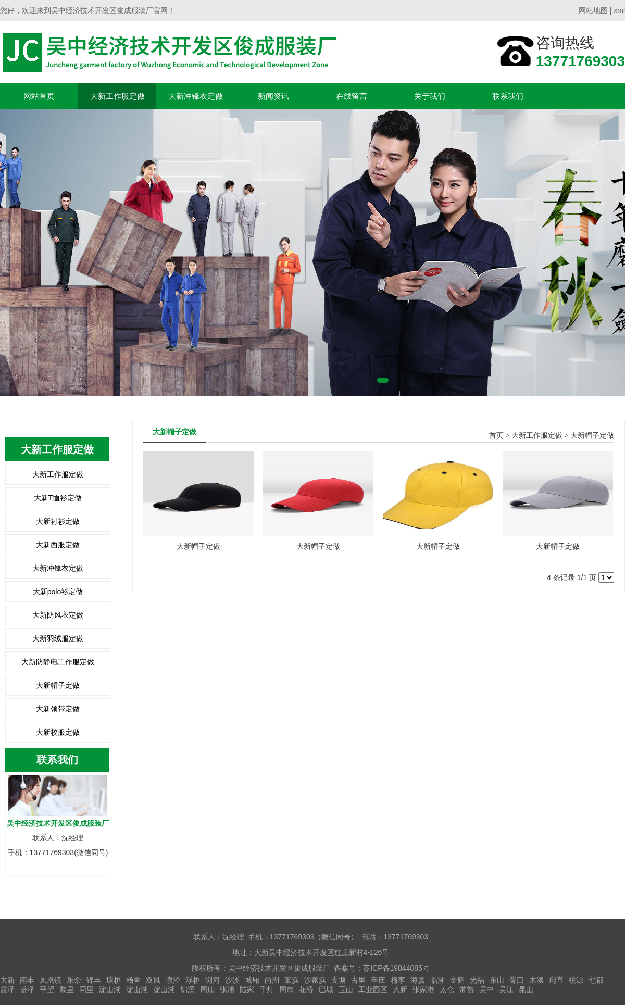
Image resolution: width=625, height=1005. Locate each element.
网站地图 (593, 10)
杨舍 (133, 980)
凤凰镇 (50, 980)
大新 (7, 980)
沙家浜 (315, 980)
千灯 (266, 989)
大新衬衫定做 (58, 521)
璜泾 (173, 980)
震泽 (7, 989)
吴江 (506, 989)
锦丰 (93, 980)
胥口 (516, 980)
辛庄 (378, 980)
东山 (497, 980)
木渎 (536, 980)
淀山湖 (110, 989)
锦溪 (187, 989)
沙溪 (232, 980)
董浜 (291, 980)
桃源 (576, 980)
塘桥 (113, 980)
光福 (477, 980)
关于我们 (429, 96)
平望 (47, 989)
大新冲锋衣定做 (195, 96)
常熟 (466, 989)
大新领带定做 (58, 709)
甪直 (556, 980)
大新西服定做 (58, 545)
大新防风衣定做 (57, 615)
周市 (286, 989)
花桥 (306, 989)
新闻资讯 (273, 96)
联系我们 (507, 96)
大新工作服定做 (117, 96)
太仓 (447, 989)
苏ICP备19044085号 (396, 968)
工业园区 (373, 989)
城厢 (252, 980)
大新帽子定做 (58, 685)
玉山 (346, 989)
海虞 (417, 980)
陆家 (247, 989)
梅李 (398, 980)
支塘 (338, 980)
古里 (358, 980)
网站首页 (39, 96)
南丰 (27, 980)
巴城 (326, 989)
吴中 (486, 989)
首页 (496, 435)
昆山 (526, 989)
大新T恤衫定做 (58, 498)
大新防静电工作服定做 (57, 662)
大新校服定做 (58, 732)
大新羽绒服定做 (57, 638)
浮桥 (192, 980)
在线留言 (351, 96)
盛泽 (27, 989)
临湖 (437, 980)
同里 (86, 989)
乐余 (74, 980)
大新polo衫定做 (58, 591)
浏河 (212, 980)
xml (619, 10)
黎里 (66, 989)
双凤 (153, 980)
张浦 (227, 989)
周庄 (207, 989)
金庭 (457, 980)
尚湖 (272, 980)
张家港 (423, 989)
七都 (596, 980)
